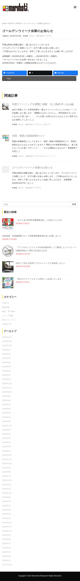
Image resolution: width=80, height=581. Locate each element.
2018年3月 (6, 552)
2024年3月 (6, 421)
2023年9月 (6, 430)
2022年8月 (6, 472)
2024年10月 (7, 392)
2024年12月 (7, 383)
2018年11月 (7, 527)
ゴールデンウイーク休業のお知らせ (32, 167)
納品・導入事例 (8, 311)
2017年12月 (7, 565)
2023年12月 (7, 426)
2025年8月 (6, 354)
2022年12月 (7, 455)
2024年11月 (7, 388)
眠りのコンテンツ (48, 156)
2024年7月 (6, 404)
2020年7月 (6, 489)
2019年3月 (6, 510)
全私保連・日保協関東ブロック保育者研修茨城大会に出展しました (31, 236)
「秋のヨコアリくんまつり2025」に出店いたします (38, 279)
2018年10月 (7, 531)
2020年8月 (6, 485)
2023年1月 (6, 451)
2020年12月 (7, 480)
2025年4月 (6, 371)
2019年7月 (6, 501)
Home (4, 23)
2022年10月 (7, 463)
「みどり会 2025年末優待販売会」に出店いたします (39, 220)
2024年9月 (6, 396)
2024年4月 (6, 417)
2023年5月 (6, 442)
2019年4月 (6, 506)
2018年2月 (6, 556)
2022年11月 (7, 459)
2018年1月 (6, 560)
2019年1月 (6, 518)
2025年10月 (7, 345)
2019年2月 (6, 514)
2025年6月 (6, 362)
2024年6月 (6, 409)
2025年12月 (7, 337)
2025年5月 (6, 367)
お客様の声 (46, 124)
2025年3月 (6, 375)
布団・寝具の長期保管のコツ (28, 135)
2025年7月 (6, 358)
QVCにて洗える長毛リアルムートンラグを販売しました (40, 263)
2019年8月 (6, 497)
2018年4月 (6, 548)
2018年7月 (6, 543)
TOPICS (18, 23)
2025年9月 (6, 350)
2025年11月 (7, 341)
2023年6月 (6, 438)
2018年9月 (6, 535)
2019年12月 (7, 493)
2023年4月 (6, 447)
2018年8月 (6, 539)
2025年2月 (6, 379)
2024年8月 (6, 400)
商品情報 (5, 307)
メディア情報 (7, 316)
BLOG (11, 23)
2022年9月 (6, 468)
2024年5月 (6, 413)
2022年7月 (6, 476)
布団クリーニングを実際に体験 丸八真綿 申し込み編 (42, 104)
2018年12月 (7, 522)
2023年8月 (6, 434)
